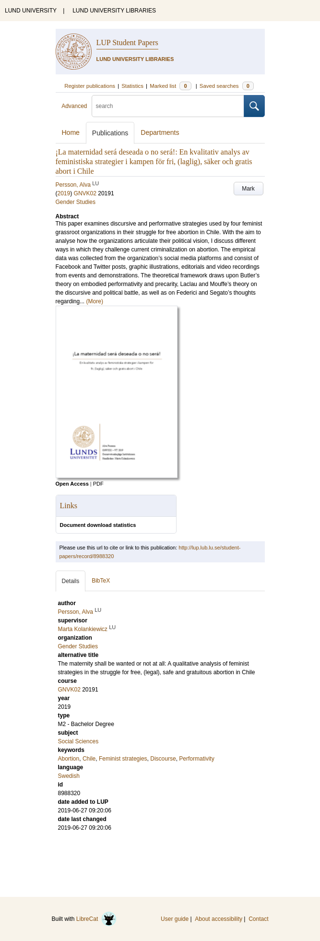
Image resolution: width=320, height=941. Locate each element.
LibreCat (96, 919)
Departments (160, 132)
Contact (258, 919)
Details (71, 581)
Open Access (72, 484)
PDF (98, 484)
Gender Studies (75, 202)
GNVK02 (85, 193)
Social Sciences (78, 741)
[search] (168, 106)
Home (71, 132)
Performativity (196, 758)
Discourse (163, 758)
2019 (64, 193)
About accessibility (218, 919)
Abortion (69, 758)
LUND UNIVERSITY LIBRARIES (114, 10)
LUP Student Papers (127, 42)
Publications (110, 133)
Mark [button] (248, 188)
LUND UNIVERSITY (31, 10)
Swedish (69, 776)
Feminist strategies (123, 758)
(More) (94, 301)
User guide (175, 919)
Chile (89, 758)
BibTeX (101, 580)
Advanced (74, 106)
